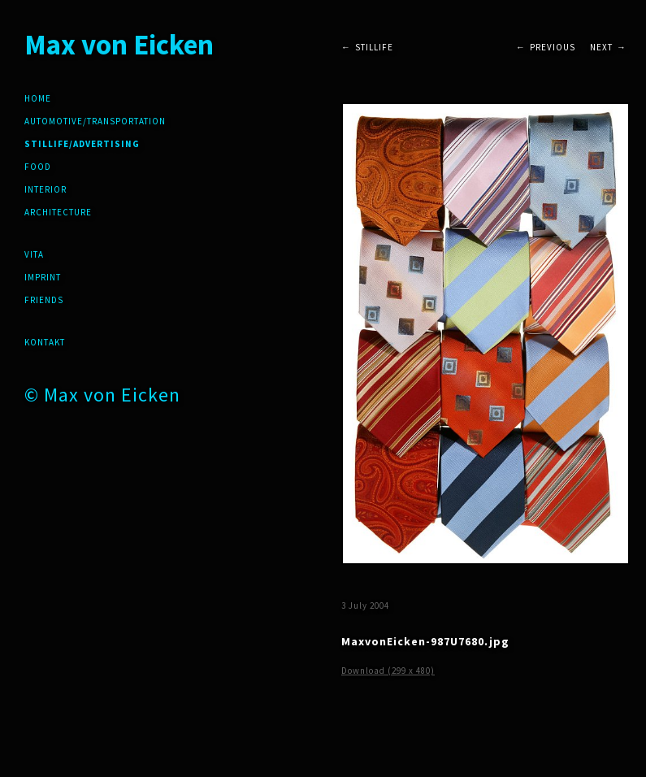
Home (37, 98)
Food (37, 166)
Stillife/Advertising (82, 144)
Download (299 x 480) (388, 670)
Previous (552, 47)
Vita (34, 254)
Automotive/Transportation (95, 121)
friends (43, 300)
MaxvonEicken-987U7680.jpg (425, 641)
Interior (45, 189)
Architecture (58, 212)
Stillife (374, 47)
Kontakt (44, 342)
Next (601, 47)
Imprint (42, 277)
